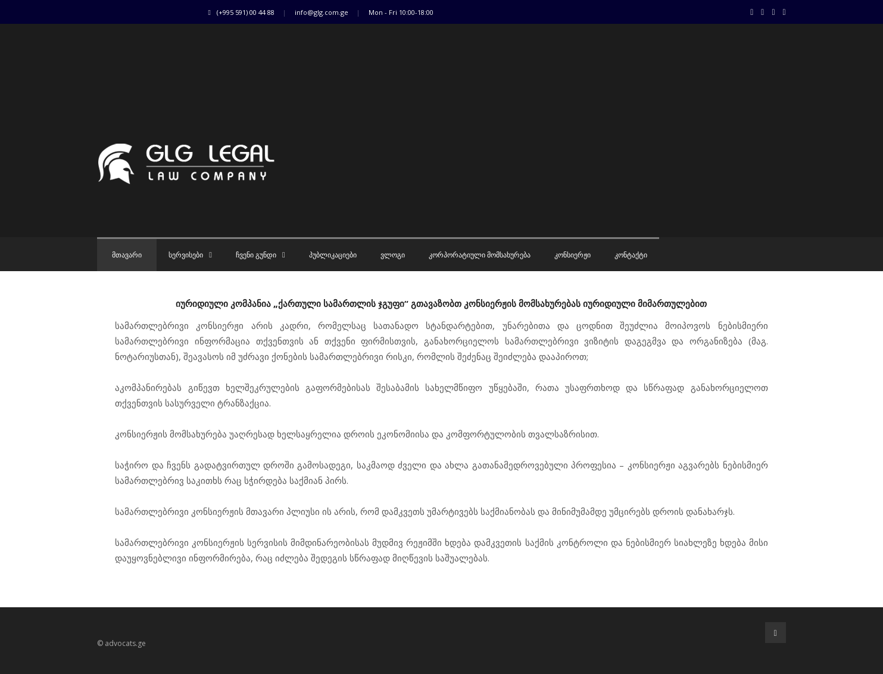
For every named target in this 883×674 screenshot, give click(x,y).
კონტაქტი (630, 255)
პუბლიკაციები (333, 255)
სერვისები (190, 255)
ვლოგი (392, 255)
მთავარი (127, 255)
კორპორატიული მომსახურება (480, 255)
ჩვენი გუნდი (260, 255)
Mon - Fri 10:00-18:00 (401, 12)
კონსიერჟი (572, 255)
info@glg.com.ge (321, 12)
